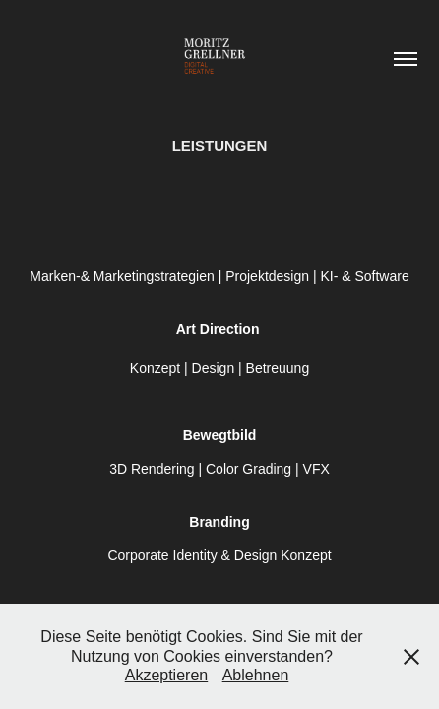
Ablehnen (255, 675)
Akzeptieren (167, 675)
